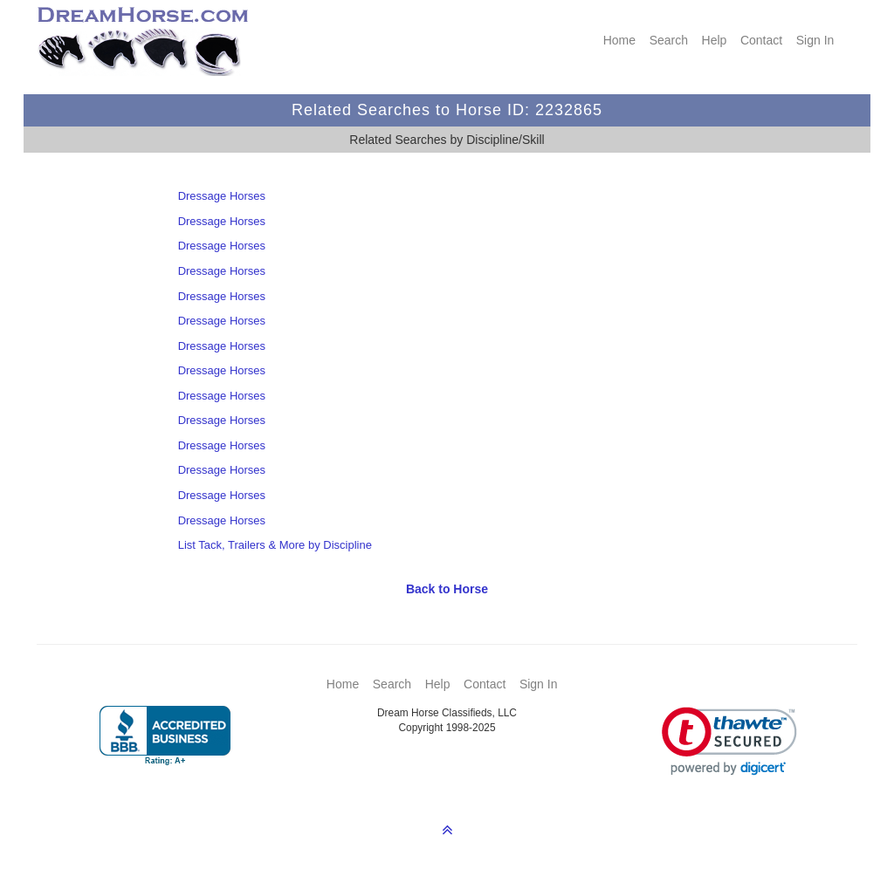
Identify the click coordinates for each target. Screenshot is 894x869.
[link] (729, 741)
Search (669, 40)
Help (714, 40)
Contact (761, 40)
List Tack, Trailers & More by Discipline (275, 544)
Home (619, 40)
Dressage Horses (221, 195)
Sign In (815, 40)
